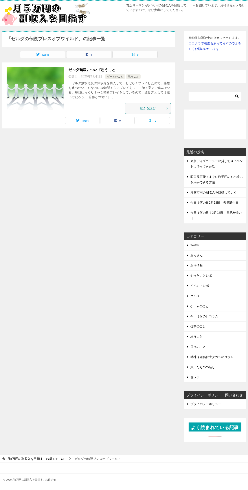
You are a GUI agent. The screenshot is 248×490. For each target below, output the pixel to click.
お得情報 (196, 265)
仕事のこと (198, 326)
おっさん (196, 255)
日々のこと (198, 347)
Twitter (194, 245)
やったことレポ (201, 275)
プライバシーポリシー (205, 404)
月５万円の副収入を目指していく (213, 192)
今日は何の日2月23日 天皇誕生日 (214, 202)
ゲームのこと (115, 76)
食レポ (195, 377)
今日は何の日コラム (204, 316)
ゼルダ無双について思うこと (91, 70)
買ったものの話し (202, 367)
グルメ (195, 296)
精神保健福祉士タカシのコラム (211, 357)
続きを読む (154, 108)
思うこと (133, 76)
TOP (36, 459)
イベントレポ (199, 285)
